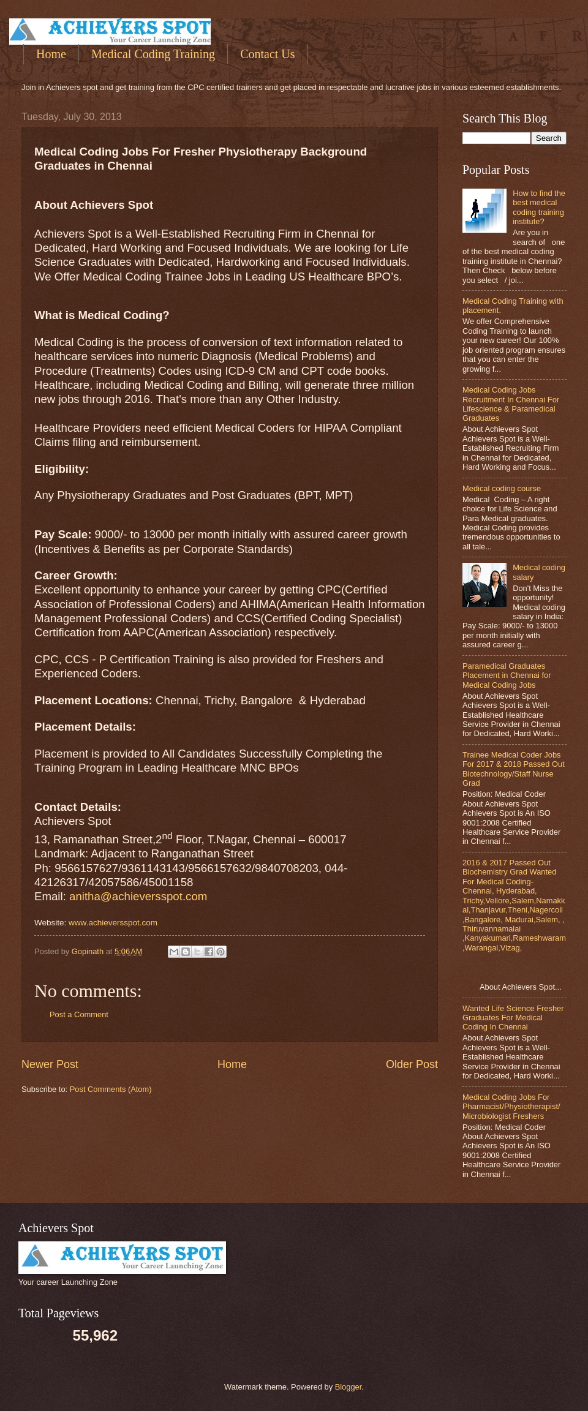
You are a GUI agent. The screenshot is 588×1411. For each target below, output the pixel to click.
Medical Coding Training (153, 54)
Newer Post (49, 1064)
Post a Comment (79, 1014)
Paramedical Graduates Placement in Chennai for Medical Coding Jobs (506, 675)
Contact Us (267, 54)
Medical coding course (501, 488)
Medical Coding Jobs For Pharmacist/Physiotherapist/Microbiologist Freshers (511, 1107)
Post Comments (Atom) (111, 1089)
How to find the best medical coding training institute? (539, 207)
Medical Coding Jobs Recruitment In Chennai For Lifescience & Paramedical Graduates (510, 404)
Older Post (412, 1064)
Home (51, 54)
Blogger (348, 1386)
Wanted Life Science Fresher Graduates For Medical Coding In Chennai (513, 1018)
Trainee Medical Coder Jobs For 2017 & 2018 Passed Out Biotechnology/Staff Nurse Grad (513, 769)
